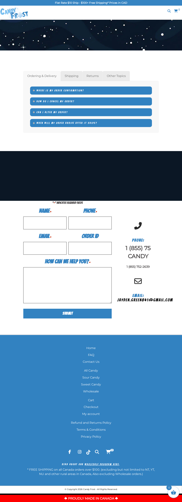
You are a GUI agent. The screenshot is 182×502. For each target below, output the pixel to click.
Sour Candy (91, 376)
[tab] (42, 76)
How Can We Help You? (67, 262)
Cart (91, 399)
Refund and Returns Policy (91, 422)
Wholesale (91, 390)
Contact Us (91, 361)
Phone (90, 211)
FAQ (91, 354)
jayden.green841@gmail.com (145, 299)
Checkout (91, 406)
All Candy (91, 369)
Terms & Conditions (91, 429)
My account (91, 413)
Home (91, 347)
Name (45, 211)
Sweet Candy (91, 383)
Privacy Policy (91, 435)
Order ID (90, 236)
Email (45, 236)
